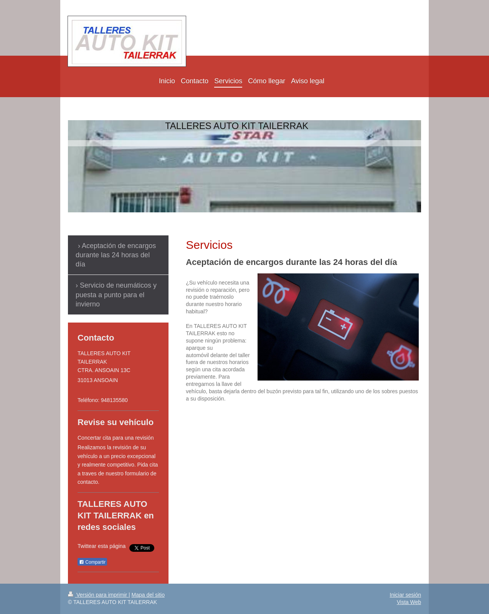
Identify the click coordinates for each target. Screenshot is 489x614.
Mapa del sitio (148, 595)
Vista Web (409, 602)
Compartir (92, 562)
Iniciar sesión (405, 595)
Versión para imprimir (98, 595)
